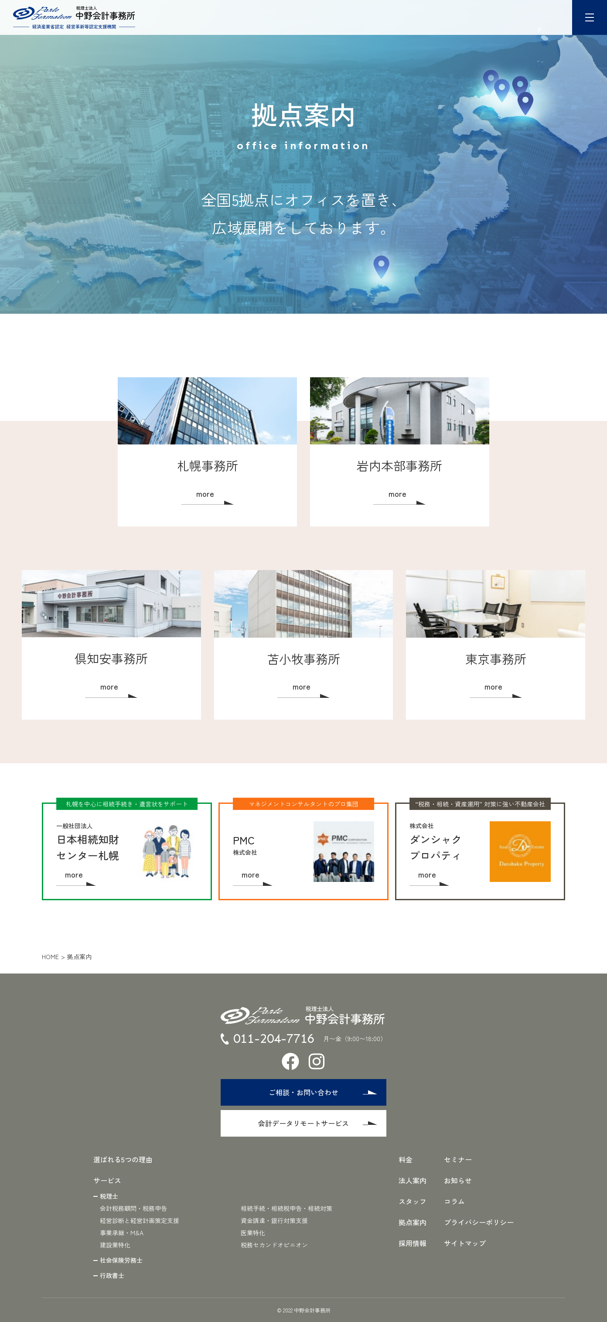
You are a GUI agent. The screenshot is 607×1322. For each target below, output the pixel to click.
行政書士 (112, 1275)
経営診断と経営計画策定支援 (139, 1220)
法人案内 (412, 1180)
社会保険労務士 (121, 1260)
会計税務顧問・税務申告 (133, 1208)
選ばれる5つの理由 (123, 1159)
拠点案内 (412, 1222)
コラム (454, 1201)
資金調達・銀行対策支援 (274, 1220)
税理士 (109, 1196)
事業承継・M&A (121, 1232)
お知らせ (458, 1180)
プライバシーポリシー (479, 1222)
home (50, 956)
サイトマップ (465, 1243)
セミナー (458, 1159)
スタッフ (412, 1201)
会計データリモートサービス (318, 1123)
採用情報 (412, 1243)
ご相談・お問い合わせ (323, 1092)
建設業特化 (115, 1244)
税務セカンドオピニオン (274, 1244)
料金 (406, 1159)
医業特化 (253, 1232)
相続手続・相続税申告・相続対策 (286, 1208)
